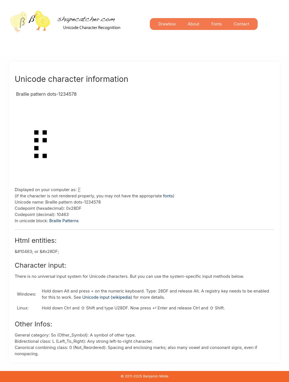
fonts (168, 195)
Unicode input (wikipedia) (107, 297)
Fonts (216, 24)
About (193, 24)
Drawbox (167, 24)
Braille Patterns (63, 220)
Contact (241, 24)
